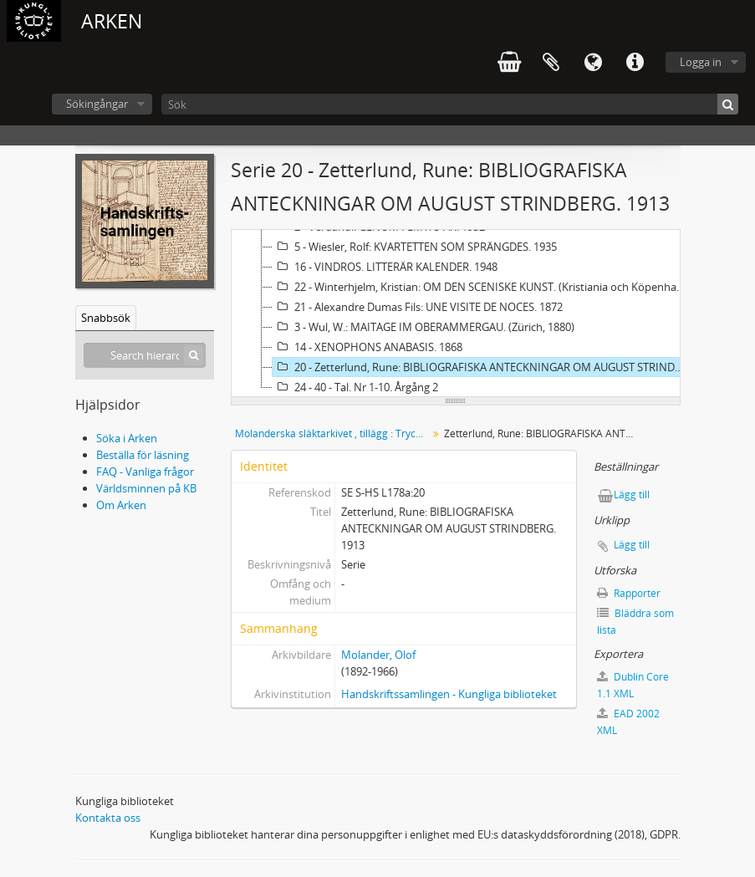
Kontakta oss (107, 817)
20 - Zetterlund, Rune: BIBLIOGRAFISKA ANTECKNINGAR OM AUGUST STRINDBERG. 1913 (481, 367)
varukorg (509, 63)
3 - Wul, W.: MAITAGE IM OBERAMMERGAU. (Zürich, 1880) (423, 327)
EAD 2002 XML (628, 721)
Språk (593, 63)
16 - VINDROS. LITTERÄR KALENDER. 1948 (385, 267)
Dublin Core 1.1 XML (633, 685)
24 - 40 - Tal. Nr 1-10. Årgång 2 (355, 387)
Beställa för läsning (142, 454)
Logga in (701, 61)
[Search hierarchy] (145, 355)
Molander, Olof (378, 654)
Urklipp (551, 63)
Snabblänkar (635, 63)
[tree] (456, 313)
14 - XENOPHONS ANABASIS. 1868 (367, 347)
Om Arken (121, 504)
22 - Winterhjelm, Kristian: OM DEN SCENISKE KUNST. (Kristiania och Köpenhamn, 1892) (481, 287)
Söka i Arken (126, 438)
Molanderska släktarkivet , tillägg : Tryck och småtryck (333, 433)
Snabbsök (105, 317)
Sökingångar (97, 103)
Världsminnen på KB (146, 488)
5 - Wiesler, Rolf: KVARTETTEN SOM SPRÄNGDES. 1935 (415, 247)
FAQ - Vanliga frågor (145, 471)
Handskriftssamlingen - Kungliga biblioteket (449, 693)
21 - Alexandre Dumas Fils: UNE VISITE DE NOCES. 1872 (418, 307)
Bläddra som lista (635, 621)
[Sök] (449, 104)
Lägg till (632, 494)
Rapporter (629, 593)
